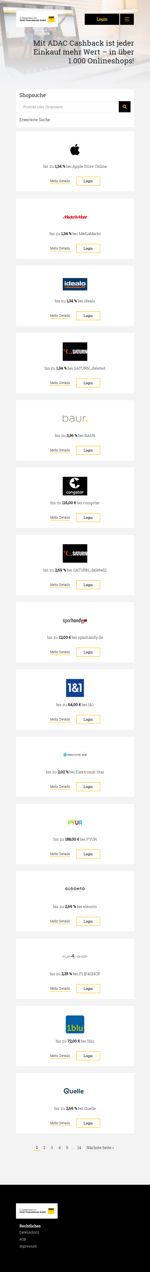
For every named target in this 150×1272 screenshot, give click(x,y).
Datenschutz (29, 1232)
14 (79, 1147)
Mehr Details (60, 181)
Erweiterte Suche (34, 119)
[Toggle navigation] (127, 19)
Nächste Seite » (100, 1147)
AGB (22, 1239)
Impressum (28, 1246)
